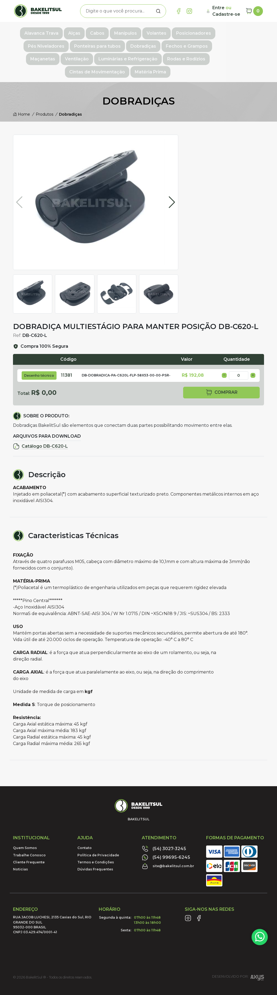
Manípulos (123, 31)
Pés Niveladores (237, 31)
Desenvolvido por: (238, 961)
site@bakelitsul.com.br (168, 849)
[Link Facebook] (178, 11)
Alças (72, 31)
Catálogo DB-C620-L (40, 429)
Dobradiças (107, 43)
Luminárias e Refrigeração (61, 55)
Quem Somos (25, 831)
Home (21, 97)
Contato (84, 831)
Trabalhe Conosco (29, 838)
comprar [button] (222, 375)
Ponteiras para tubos (61, 43)
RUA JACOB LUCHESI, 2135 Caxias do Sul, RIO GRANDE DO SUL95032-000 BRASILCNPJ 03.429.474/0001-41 (52, 907)
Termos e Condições (95, 845)
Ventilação (227, 43)
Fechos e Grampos (150, 43)
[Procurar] (158, 11)
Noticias (20, 852)
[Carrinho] (254, 11)
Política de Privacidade (98, 838)
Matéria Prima (229, 55)
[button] (172, 185)
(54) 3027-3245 (164, 832)
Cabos (95, 31)
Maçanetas (193, 43)
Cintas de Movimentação (176, 55)
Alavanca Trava (39, 31)
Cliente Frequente (29, 845)
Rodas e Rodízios (120, 55)
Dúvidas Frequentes (95, 852)
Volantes (154, 31)
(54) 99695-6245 (166, 840)
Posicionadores (191, 31)
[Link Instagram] (189, 11)
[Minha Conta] (223, 11)
